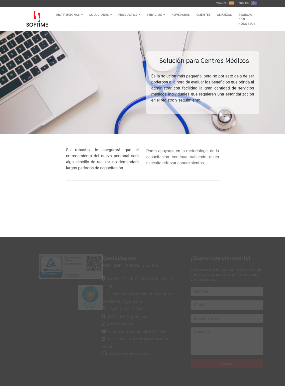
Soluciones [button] (99, 15)
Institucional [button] (68, 15)
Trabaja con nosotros (246, 19)
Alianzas (224, 15)
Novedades (180, 15)
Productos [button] (128, 15)
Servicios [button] (155, 15)
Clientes (203, 15)
